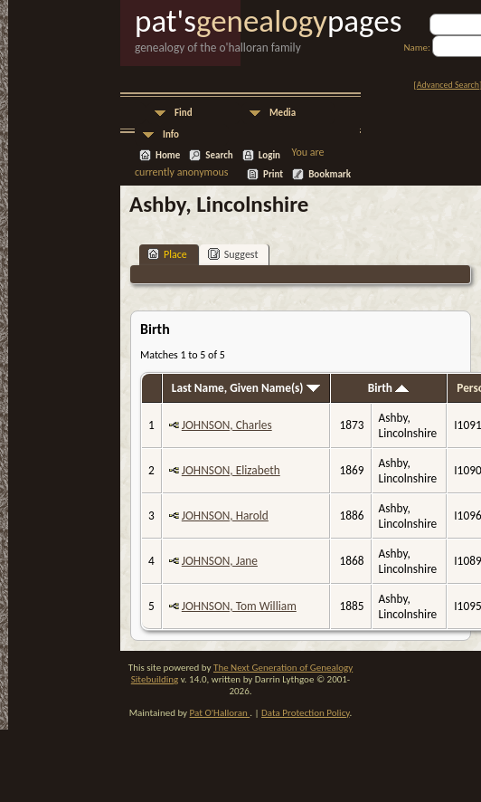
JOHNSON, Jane (220, 560)
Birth (388, 388)
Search (218, 155)
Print (273, 174)
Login (269, 155)
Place (167, 254)
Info (171, 134)
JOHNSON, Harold (225, 515)
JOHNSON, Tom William (239, 606)
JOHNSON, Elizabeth (231, 470)
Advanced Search (448, 85)
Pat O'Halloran (220, 713)
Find (183, 113)
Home (168, 155)
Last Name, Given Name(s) (246, 388)
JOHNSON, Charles (227, 425)
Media (282, 113)
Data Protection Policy (305, 713)
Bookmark (329, 174)
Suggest (233, 254)
